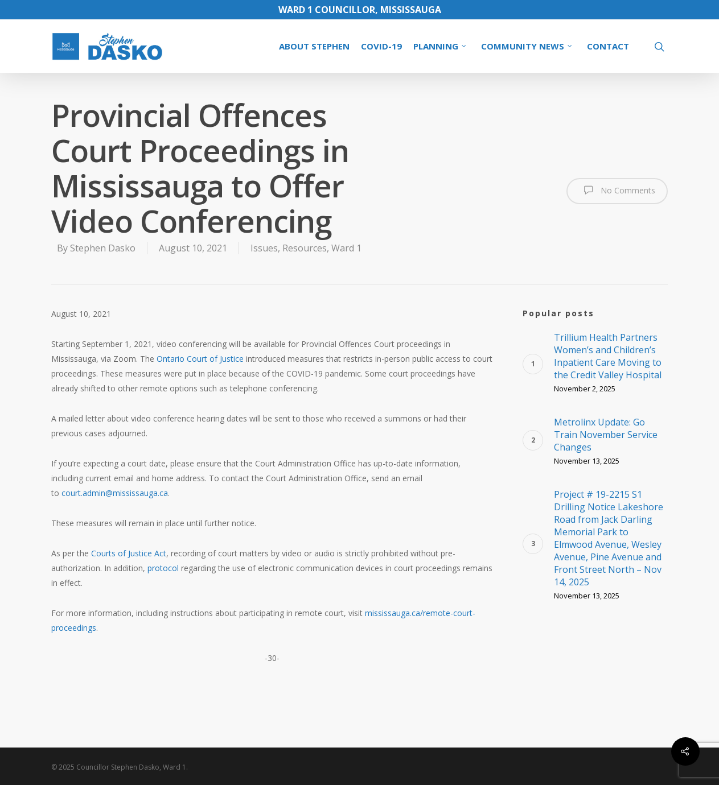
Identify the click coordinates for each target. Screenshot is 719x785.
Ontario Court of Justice (200, 358)
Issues (264, 248)
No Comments (617, 190)
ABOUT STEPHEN (314, 46)
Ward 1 (346, 248)
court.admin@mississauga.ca (114, 492)
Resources (304, 248)
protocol (163, 568)
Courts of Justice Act (128, 553)
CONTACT (608, 46)
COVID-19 (381, 46)
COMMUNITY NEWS (527, 46)
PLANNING (440, 46)
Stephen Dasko (102, 248)
